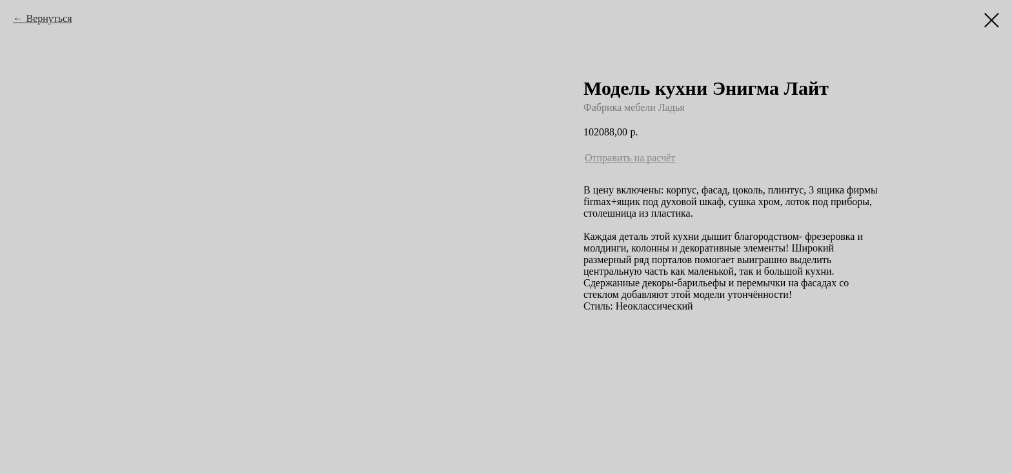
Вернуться (49, 18)
